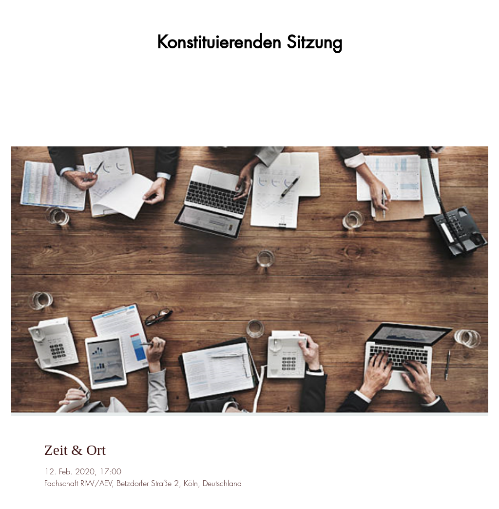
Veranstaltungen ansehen (249, 101)
